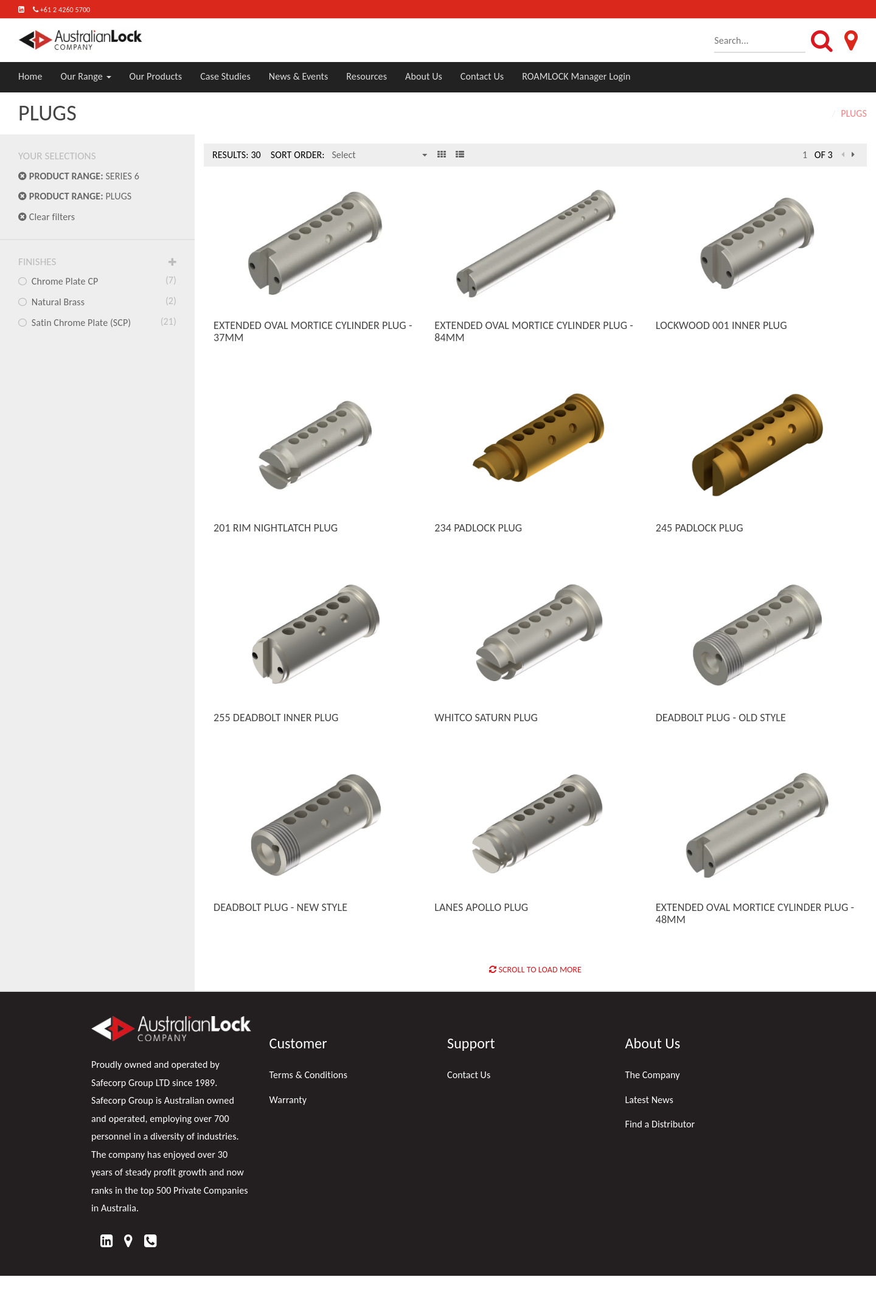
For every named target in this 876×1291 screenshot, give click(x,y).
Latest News (649, 1100)
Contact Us (482, 76)
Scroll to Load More (535, 969)
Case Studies (225, 76)
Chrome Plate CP (97, 280)
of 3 (824, 155)
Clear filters (46, 217)
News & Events (298, 76)
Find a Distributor (660, 1124)
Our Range (86, 76)
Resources (366, 76)
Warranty (288, 1100)
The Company (652, 1075)
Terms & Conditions (308, 1075)
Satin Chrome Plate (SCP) (97, 322)
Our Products (156, 76)
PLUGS (74, 196)
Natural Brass (97, 301)
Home (30, 76)
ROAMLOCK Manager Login (576, 76)
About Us (423, 76)
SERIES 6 (78, 176)
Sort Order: (298, 155)
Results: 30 (236, 155)
